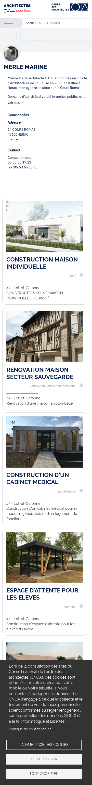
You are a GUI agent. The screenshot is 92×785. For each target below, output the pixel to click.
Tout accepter (43, 774)
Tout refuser (44, 759)
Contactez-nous (20, 157)
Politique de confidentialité (30, 729)
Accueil (31, 23)
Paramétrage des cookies (43, 745)
